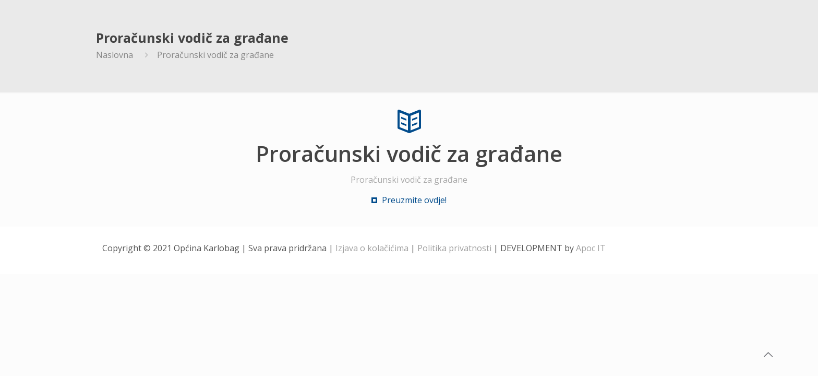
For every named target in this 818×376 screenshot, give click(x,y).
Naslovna (114, 55)
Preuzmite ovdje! (414, 200)
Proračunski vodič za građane (215, 55)
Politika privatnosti (454, 248)
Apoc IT (591, 248)
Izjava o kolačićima (371, 248)
